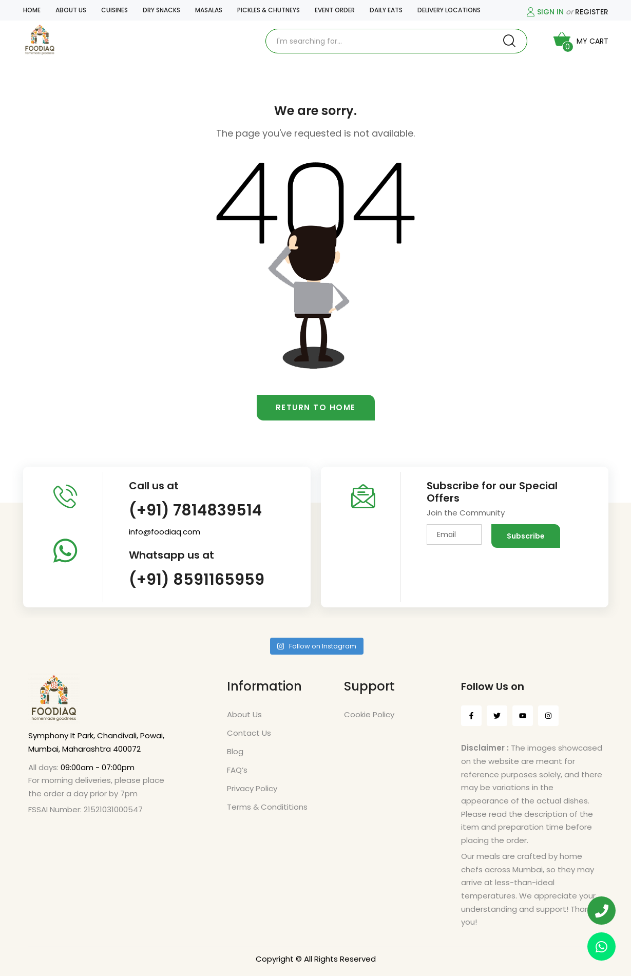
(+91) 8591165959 (196, 579)
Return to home (316, 407)
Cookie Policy (369, 714)
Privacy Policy (252, 788)
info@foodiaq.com (164, 531)
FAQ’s (237, 769)
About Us (244, 714)
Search (509, 41)
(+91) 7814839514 (195, 510)
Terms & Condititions (267, 806)
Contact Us (249, 733)
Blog (235, 751)
